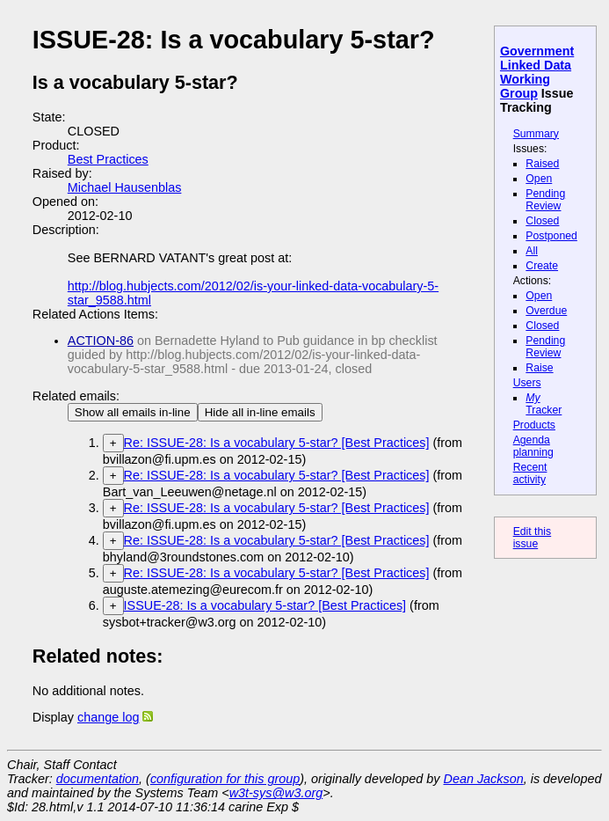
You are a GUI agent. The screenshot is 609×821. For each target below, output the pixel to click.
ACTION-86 (101, 341)
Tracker (544, 404)
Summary (536, 134)
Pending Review (545, 199)
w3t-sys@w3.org (276, 793)
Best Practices (108, 159)
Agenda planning (533, 446)
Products (534, 425)
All (532, 251)
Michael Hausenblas (125, 187)
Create (542, 266)
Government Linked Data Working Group (537, 72)
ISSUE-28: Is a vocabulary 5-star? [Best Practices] (265, 605)
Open (539, 178)
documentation (97, 779)
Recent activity (530, 473)
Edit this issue (532, 537)
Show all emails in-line (133, 412)
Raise (539, 368)
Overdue (546, 310)
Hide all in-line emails (260, 412)
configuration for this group (225, 779)
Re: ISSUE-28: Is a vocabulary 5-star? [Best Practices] (277, 443)
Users (527, 383)
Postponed (551, 236)
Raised (542, 164)
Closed (542, 221)
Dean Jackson (484, 779)
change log (108, 717)
